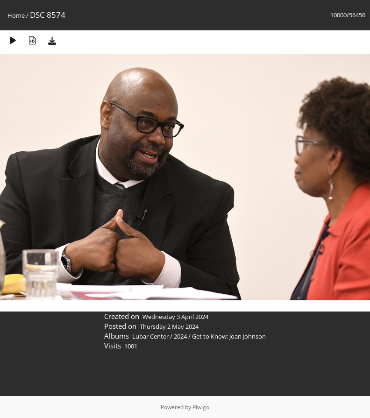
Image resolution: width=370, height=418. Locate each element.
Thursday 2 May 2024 (169, 326)
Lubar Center (150, 336)
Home (16, 15)
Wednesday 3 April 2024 (175, 316)
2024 (180, 336)
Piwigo (200, 407)
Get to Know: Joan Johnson (229, 336)
